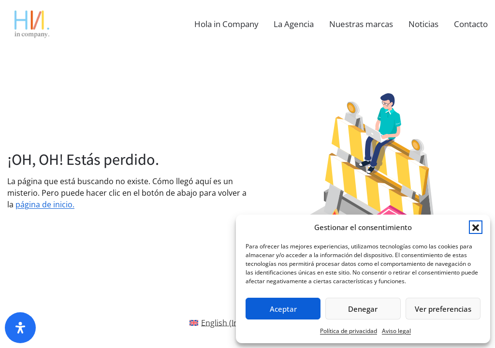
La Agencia (294, 23)
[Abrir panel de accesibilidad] (20, 327)
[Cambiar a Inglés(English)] (222, 323)
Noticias (423, 23)
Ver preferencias (443, 309)
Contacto (471, 23)
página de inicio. (44, 204)
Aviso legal (396, 331)
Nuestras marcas (361, 23)
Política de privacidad (348, 331)
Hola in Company (226, 23)
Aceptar (283, 309)
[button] (475, 227)
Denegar (363, 309)
